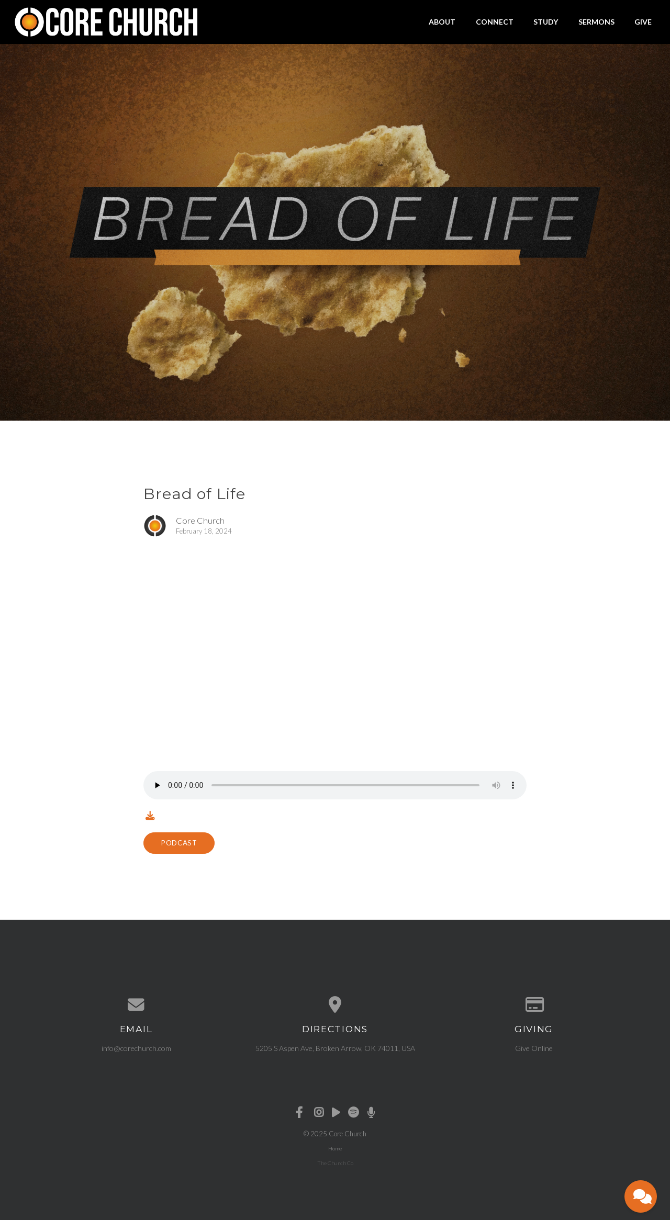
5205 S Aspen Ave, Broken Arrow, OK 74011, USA (335, 1048)
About (442, 21)
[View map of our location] (335, 1005)
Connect (494, 21)
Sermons (596, 21)
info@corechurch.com (136, 1048)
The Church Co (335, 1163)
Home (335, 1148)
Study (545, 21)
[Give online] (534, 1005)
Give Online (534, 1048)
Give (643, 21)
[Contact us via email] (136, 1005)
